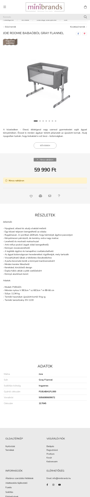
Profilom (50, 454)
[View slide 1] (36, 121)
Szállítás (9, 492)
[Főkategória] (8, 20)
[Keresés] (45, 17)
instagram (53, 485)
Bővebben (45, 145)
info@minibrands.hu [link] (61, 478)
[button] (31, 196)
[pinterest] (84, 33)
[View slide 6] (52, 121)
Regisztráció (52, 450)
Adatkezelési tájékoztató (16, 483)
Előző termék (10, 27)
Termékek (25, 20)
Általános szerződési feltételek (19, 478)
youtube (59, 485)
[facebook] (78, 33)
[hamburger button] (5, 7)
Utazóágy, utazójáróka (46, 20)
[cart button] (85, 7)
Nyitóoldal (10, 446)
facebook (47, 485)
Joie (65, 20)
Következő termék (77, 27)
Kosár (49, 458)
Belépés (50, 446)
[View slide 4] (46, 121)
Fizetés (8, 487)
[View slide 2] (40, 121)
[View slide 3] (43, 121)
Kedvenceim (52, 462)
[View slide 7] (55, 121)
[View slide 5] (49, 121)
